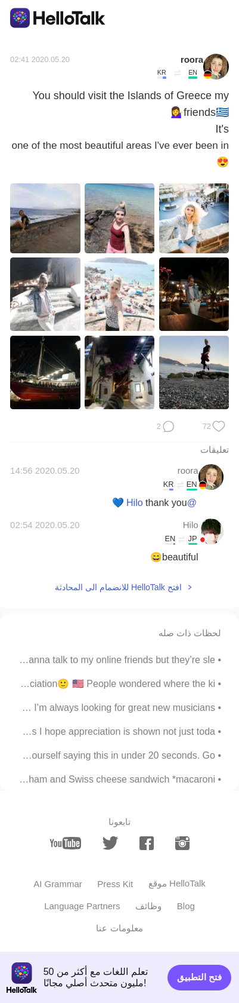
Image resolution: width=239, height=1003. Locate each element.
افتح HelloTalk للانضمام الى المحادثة (118, 587)
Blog (186, 906)
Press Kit (115, 884)
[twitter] (111, 842)
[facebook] (146, 843)
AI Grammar (57, 884)
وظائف (148, 906)
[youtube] (65, 843)
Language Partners (82, 906)
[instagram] (182, 843)
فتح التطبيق (199, 977)
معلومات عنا (119, 928)
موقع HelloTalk (177, 883)
